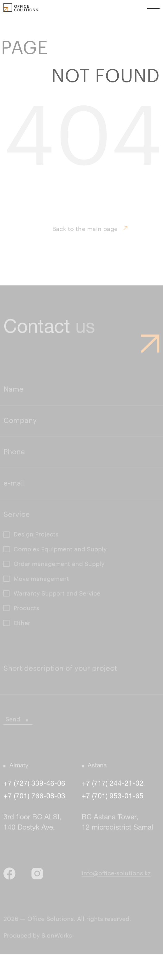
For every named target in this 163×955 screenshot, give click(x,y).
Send (17, 720)
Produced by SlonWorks (37, 936)
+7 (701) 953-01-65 (112, 797)
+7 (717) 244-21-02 (112, 784)
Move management (41, 579)
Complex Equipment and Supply (60, 550)
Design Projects (36, 535)
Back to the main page (90, 230)
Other (22, 624)
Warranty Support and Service (57, 594)
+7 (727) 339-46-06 (34, 784)
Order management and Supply (59, 565)
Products (26, 609)
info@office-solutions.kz (116, 874)
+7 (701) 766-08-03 (34, 797)
